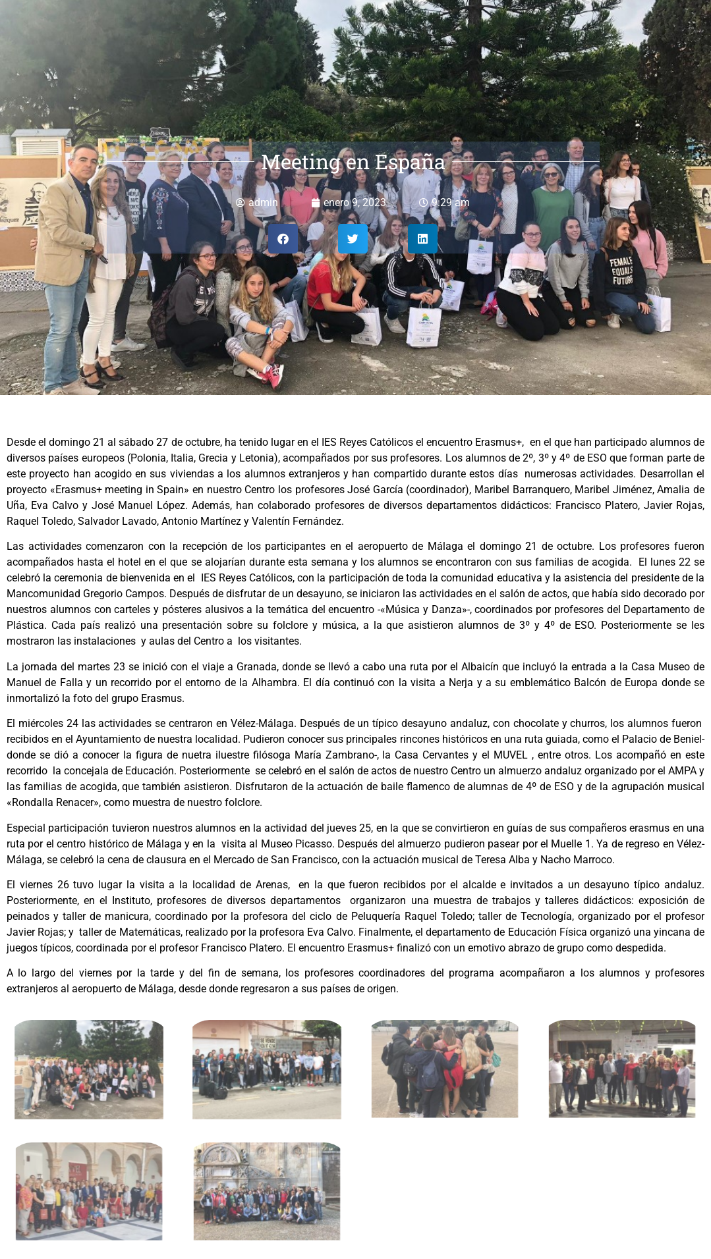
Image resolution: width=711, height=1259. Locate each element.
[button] (283, 239)
